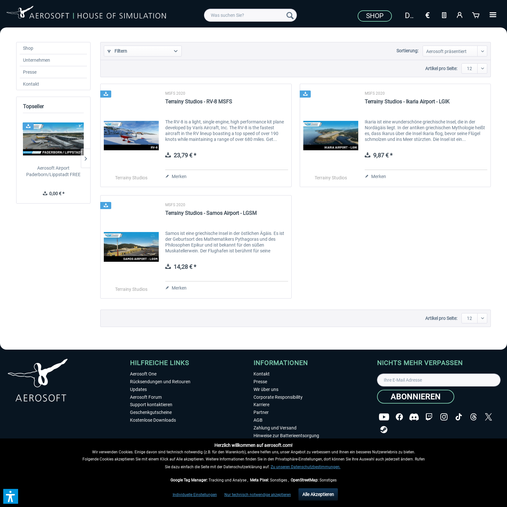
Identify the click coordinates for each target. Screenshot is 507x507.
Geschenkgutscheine (151, 412)
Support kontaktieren (151, 404)
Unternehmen (36, 60)
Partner (261, 412)
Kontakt (31, 84)
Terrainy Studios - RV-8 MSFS (198, 102)
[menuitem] (250, 15)
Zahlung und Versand (275, 427)
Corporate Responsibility (278, 397)
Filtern (117, 51)
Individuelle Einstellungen (195, 494)
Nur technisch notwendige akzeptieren (257, 494)
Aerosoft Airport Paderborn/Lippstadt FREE (53, 171)
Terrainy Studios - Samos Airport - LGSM (211, 213)
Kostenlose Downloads (153, 420)
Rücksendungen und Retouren (160, 381)
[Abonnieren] (415, 397)
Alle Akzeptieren (318, 494)
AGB (258, 420)
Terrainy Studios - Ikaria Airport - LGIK (407, 102)
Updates (138, 389)
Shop (374, 16)
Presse (30, 72)
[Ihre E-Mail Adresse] (439, 380)
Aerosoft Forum (146, 397)
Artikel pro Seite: (441, 68)
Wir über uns (265, 389)
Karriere (261, 404)
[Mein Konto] (460, 14)
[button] (10, 496)
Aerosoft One (143, 373)
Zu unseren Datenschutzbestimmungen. (305, 467)
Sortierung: (407, 50)
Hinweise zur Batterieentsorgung (286, 435)
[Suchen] (290, 15)
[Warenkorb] (476, 14)
